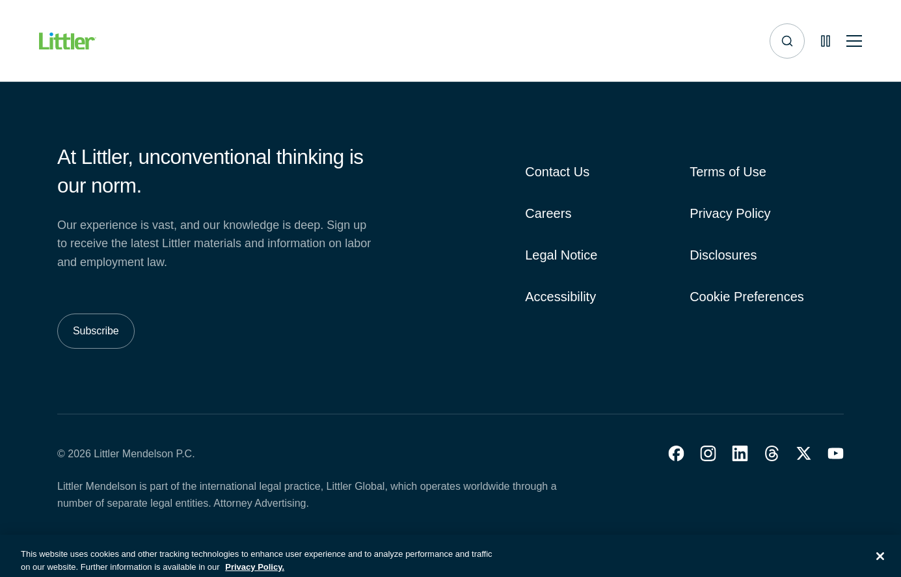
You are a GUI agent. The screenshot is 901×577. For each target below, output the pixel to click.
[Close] (880, 560)
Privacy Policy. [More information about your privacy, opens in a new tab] (254, 571)
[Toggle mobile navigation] (854, 41)
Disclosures (723, 255)
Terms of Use (728, 172)
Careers (548, 213)
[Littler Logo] (67, 41)
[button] (676, 453)
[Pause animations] (825, 41)
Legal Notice (561, 255)
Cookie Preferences (747, 296)
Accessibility (560, 296)
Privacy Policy (730, 213)
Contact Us (557, 172)
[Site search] (787, 41)
